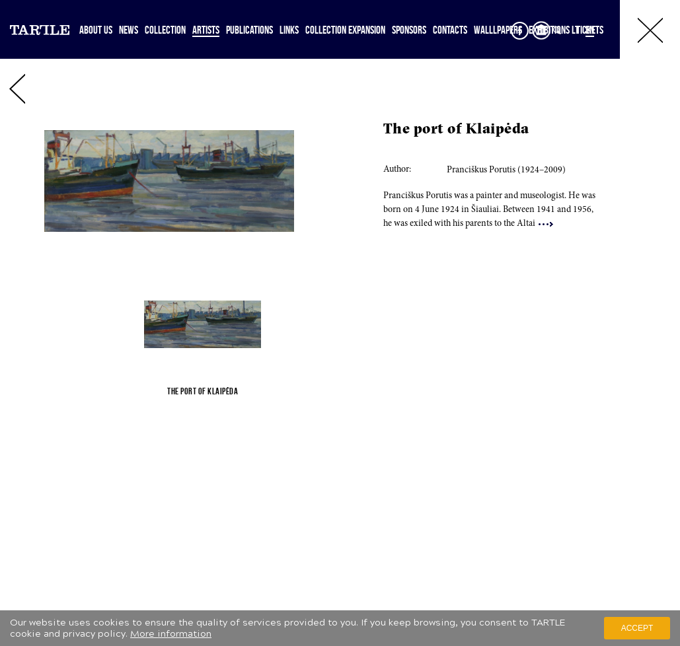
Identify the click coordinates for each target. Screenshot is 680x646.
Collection (165, 30)
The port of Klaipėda (456, 129)
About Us (95, 30)
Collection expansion (345, 30)
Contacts (450, 30)
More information (170, 633)
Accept (637, 628)
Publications (249, 30)
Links (289, 30)
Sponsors (409, 30)
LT (575, 30)
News (128, 30)
